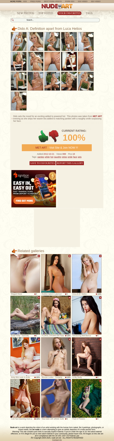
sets (80, 157)
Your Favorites (69, 13)
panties (41, 157)
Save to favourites (42, 163)
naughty (57, 157)
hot (51, 157)
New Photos (25, 13)
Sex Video (95, 1)
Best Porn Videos (53, 1)
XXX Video (82, 1)
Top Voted (45, 13)
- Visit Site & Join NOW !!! (56, 147)
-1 (54, 136)
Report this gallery (70, 163)
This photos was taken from (84, 116)
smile (70, 157)
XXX (25, 1)
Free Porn (35, 1)
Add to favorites (39, 256)
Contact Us (57, 440)
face (75, 157)
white (47, 157)
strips (64, 157)
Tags (89, 13)
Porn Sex (69, 1)
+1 (43, 136)
